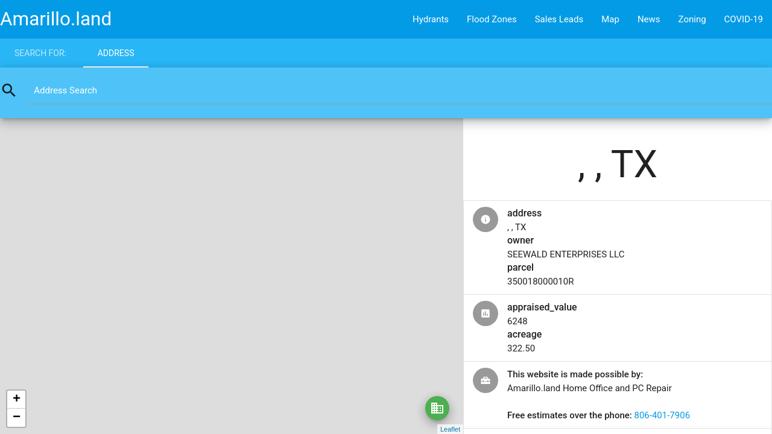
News (649, 19)
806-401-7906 (662, 415)
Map (610, 19)
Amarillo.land (56, 19)
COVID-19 (743, 19)
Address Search (65, 90)
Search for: (40, 53)
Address (116, 53)
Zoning (692, 19)
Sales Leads (559, 19)
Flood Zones (492, 19)
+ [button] (17, 400)
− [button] (17, 418)
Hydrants (431, 19)
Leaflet (450, 429)
